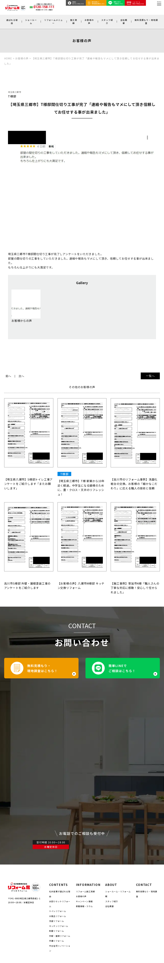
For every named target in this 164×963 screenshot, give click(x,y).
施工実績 (73, 21)
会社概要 (123, 21)
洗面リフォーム (56, 821)
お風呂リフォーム (57, 816)
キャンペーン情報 (84, 801)
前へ (8, 376)
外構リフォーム (56, 841)
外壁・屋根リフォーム (59, 835)
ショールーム (31, 21)
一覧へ (150, 375)
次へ (21, 376)
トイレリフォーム (57, 811)
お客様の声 (89, 21)
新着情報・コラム (84, 806)
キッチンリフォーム (58, 826)
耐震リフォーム (56, 831)
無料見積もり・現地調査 (146, 21)
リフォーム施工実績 (85, 791)
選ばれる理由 (12, 21)
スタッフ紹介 (107, 21)
